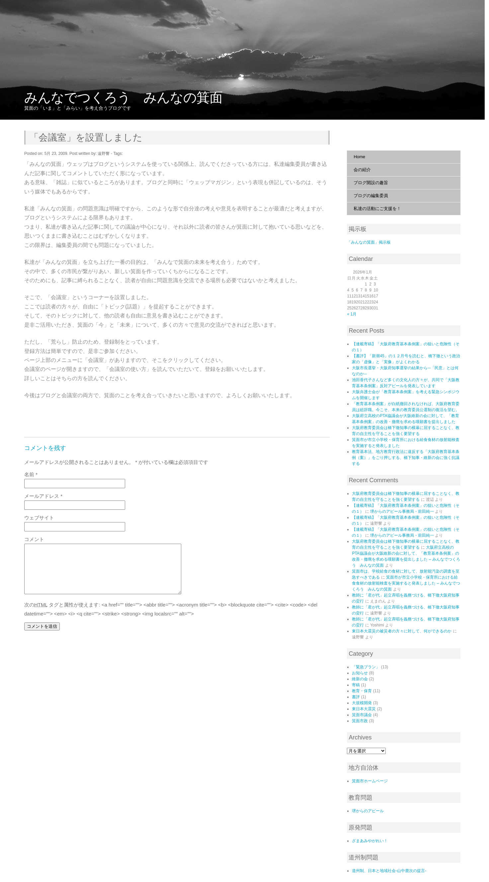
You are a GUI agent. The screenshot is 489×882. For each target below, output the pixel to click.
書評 (356, 697)
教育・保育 (362, 691)
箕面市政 (360, 720)
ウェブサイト (39, 517)
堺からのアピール (368, 811)
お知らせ (360, 673)
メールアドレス (43, 496)
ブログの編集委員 (371, 195)
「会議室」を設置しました (85, 137)
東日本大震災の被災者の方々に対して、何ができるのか (401, 631)
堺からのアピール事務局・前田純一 (402, 511)
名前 (31, 474)
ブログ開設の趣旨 (371, 182)
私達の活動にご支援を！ (377, 208)
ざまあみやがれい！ (370, 840)
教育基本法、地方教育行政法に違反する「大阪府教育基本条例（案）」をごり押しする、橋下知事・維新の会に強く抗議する (405, 457)
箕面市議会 (362, 715)
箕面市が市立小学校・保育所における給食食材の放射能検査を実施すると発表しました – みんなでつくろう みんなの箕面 (406, 583)
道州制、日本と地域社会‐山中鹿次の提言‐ (389, 870)
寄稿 (356, 685)
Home (359, 156)
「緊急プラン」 (366, 667)
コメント (34, 539)
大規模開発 (362, 703)
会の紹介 (362, 169)
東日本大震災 (364, 709)
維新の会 (360, 679)
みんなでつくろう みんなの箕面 (123, 97)
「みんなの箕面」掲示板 (369, 242)
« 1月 (352, 314)
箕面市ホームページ (370, 781)
